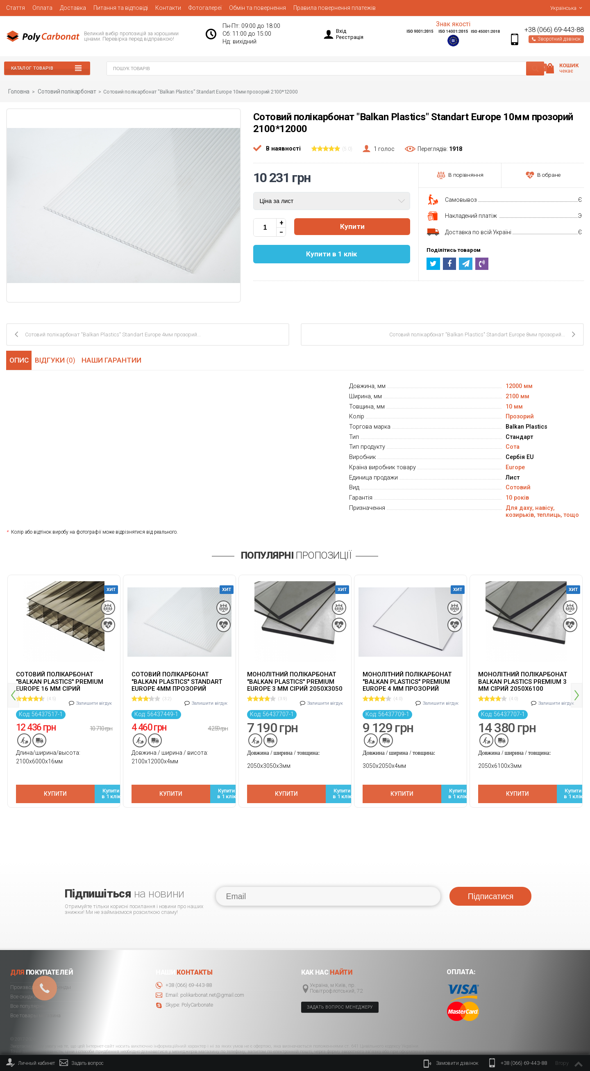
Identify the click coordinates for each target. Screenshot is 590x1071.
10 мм (514, 405)
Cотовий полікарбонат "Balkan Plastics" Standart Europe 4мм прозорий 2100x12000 (177, 681)
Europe (515, 467)
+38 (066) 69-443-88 (554, 30)
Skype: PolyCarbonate (184, 976)
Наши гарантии (114, 359)
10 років (517, 497)
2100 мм (517, 396)
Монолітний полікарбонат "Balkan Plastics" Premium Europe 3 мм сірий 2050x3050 (295, 681)
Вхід (341, 31)
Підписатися (490, 867)
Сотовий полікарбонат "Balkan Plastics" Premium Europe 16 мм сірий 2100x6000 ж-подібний (59, 681)
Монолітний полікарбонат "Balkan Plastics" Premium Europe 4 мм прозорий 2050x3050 (407, 681)
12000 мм (519, 385)
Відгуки (57, 359)
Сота (513, 446)
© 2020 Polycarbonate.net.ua (557, 1047)
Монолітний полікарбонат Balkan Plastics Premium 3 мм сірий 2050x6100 (522, 681)
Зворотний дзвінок (556, 39)
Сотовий (518, 487)
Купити (352, 227)
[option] (64, 682)
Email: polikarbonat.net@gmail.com (200, 966)
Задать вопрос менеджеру (340, 978)
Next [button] (577, 680)
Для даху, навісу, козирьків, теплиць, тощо (542, 511)
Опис (18, 359)
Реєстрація (349, 37)
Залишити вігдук (94, 698)
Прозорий (520, 416)
